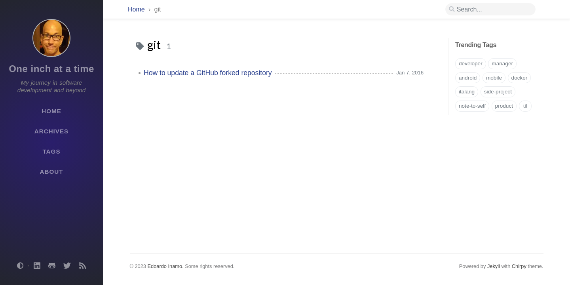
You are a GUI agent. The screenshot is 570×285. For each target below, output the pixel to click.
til (525, 106)
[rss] (82, 266)
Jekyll (493, 266)
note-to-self (472, 106)
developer (471, 63)
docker (519, 78)
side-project (498, 92)
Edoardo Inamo (165, 266)
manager (502, 63)
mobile (494, 78)
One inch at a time (51, 68)
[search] (490, 9)
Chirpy (519, 266)
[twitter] (67, 266)
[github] (51, 266)
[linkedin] (36, 266)
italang (467, 92)
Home (136, 9)
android (468, 78)
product (504, 106)
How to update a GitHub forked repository (208, 73)
